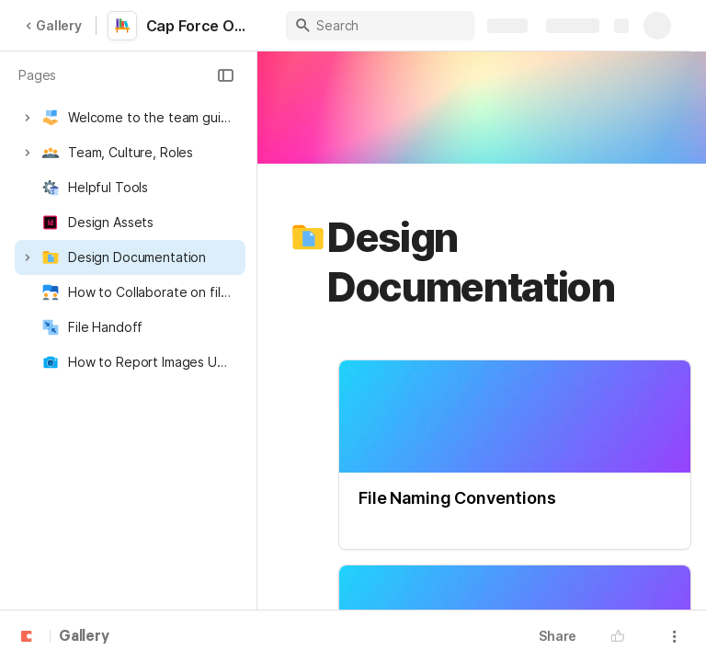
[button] (225, 75)
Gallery (53, 25)
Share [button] (557, 636)
